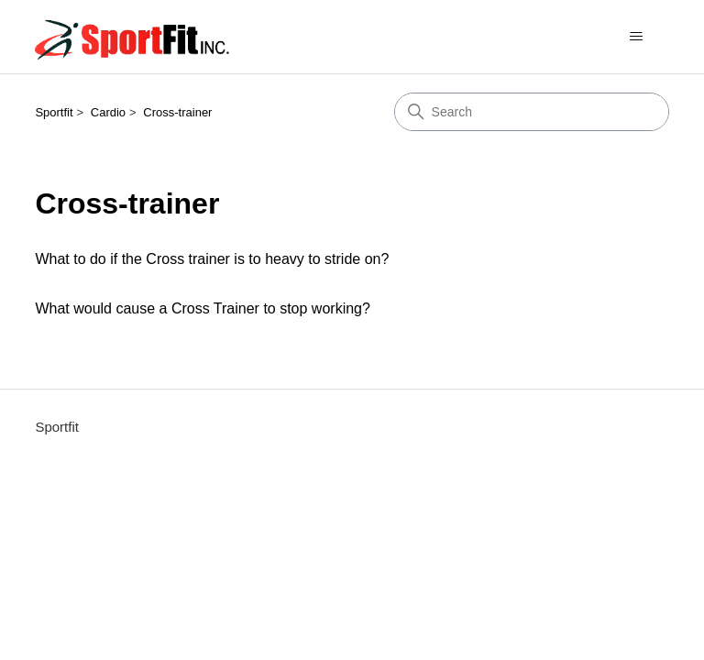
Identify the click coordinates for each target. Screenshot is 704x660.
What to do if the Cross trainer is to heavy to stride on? (212, 259)
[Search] (531, 112)
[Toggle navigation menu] (636, 36)
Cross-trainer (177, 112)
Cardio (108, 112)
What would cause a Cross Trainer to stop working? (202, 308)
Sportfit (53, 112)
